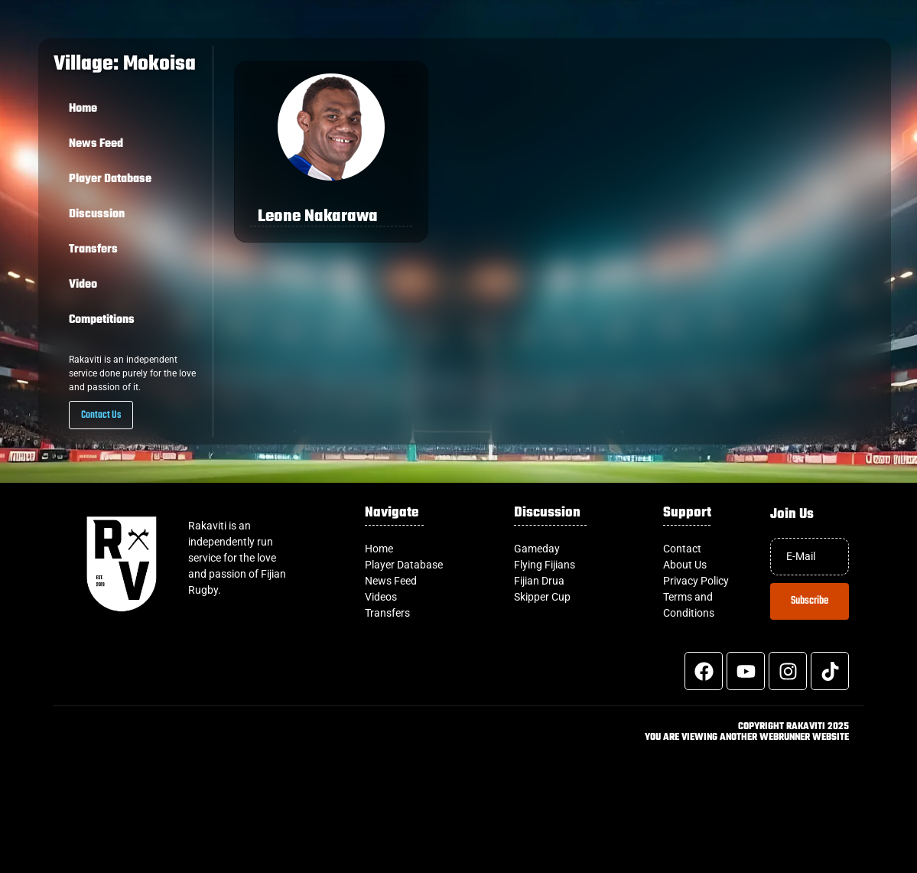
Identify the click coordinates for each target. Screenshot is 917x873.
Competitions (102, 320)
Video (83, 284)
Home (83, 108)
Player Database (110, 179)
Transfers (93, 249)
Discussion (97, 214)
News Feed (96, 144)
